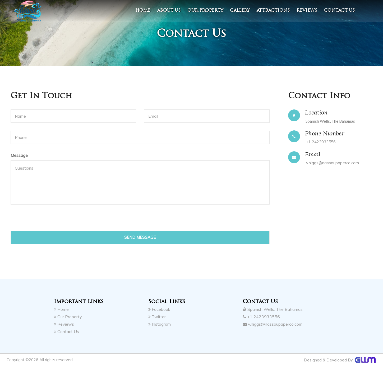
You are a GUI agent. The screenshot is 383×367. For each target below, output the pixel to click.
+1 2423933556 (321, 141)
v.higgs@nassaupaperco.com (332, 162)
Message (19, 155)
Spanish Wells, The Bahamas (273, 309)
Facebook (159, 309)
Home (142, 10)
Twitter (157, 316)
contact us (339, 10)
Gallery (240, 10)
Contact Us (66, 331)
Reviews (307, 10)
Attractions (273, 10)
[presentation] (51, 220)
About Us (169, 10)
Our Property (205, 10)
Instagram (159, 323)
